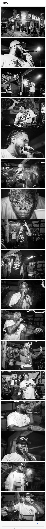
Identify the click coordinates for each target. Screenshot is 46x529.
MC (22, 528)
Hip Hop (19, 528)
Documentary (12, 528)
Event (16, 528)
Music (25, 528)
